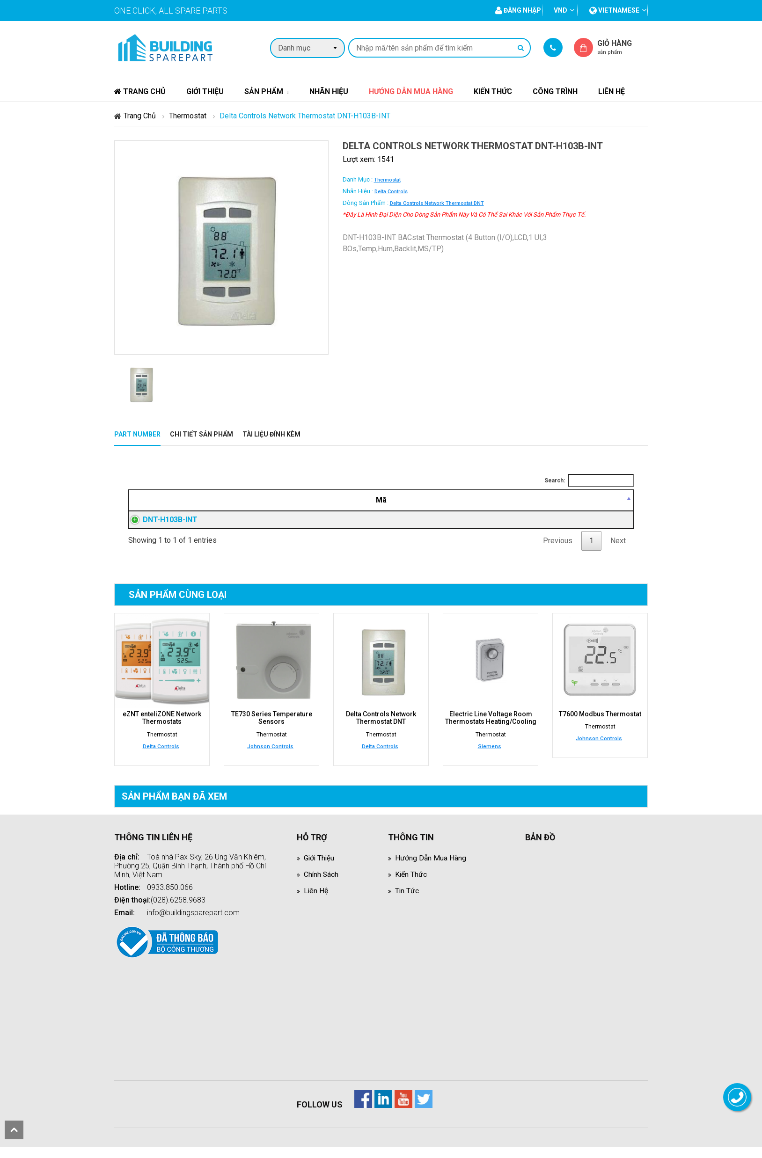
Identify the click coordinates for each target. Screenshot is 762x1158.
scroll (14, 1130)
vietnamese (614, 10)
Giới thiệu (205, 91)
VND (560, 10)
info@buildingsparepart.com (193, 923)
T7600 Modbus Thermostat (600, 725)
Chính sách (321, 885)
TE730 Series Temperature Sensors (271, 728)
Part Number (137, 434)
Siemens (489, 757)
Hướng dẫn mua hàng (411, 91)
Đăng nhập (492, 525)
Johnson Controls (270, 757)
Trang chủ (140, 91)
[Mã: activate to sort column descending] (181, 500)
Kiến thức (493, 91)
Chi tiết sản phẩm (201, 434)
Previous (557, 551)
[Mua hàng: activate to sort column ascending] (591, 500)
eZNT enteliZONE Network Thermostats (162, 728)
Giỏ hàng (622, 47)
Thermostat (187, 115)
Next (618, 551)
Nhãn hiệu (328, 91)
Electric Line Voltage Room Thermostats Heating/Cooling (490, 728)
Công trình (555, 91)
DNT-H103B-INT (160, 525)
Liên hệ (611, 91)
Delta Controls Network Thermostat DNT (437, 203)
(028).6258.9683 (178, 910)
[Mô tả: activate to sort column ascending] (336, 500)
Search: (589, 480)
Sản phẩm (263, 91)
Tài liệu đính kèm (271, 434)
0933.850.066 (170, 898)
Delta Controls (391, 192)
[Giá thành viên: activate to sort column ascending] (493, 500)
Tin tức (407, 901)
